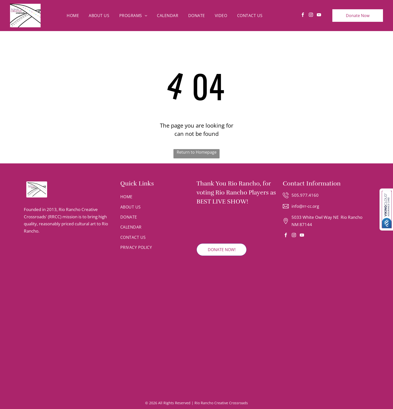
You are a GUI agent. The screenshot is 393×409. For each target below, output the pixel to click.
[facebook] (303, 15)
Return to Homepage (197, 152)
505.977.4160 (305, 195)
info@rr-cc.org (305, 206)
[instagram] (311, 15)
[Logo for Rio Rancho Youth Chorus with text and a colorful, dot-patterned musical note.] (69, 358)
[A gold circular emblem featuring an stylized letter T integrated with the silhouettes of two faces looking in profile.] (67, 277)
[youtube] (319, 15)
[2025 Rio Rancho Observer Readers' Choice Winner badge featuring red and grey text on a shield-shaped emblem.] (211, 224)
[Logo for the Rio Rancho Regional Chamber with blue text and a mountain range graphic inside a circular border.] (67, 253)
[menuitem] (73, 15)
